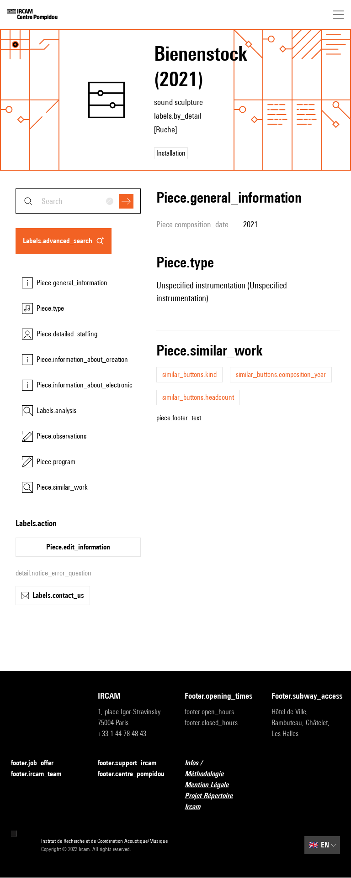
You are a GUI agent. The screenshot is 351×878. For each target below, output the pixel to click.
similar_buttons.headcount (198, 397)
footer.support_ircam (132, 763)
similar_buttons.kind (189, 374)
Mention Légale (212, 785)
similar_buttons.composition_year (281, 374)
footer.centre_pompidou (131, 773)
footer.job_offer (37, 763)
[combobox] (78, 201)
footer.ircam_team (41, 774)
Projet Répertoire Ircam (219, 801)
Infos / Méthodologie (219, 768)
